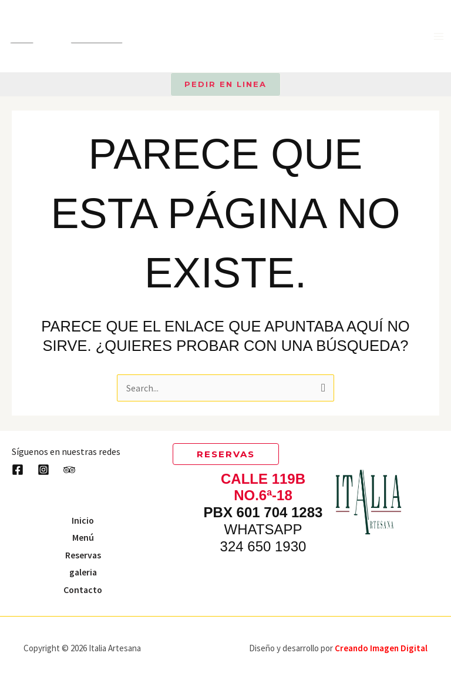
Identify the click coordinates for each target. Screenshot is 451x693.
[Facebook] (17, 469)
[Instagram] (43, 469)
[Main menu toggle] (438, 36)
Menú (83, 537)
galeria (83, 572)
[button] (225, 84)
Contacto (83, 589)
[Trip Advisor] (69, 469)
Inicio (83, 519)
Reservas (83, 554)
